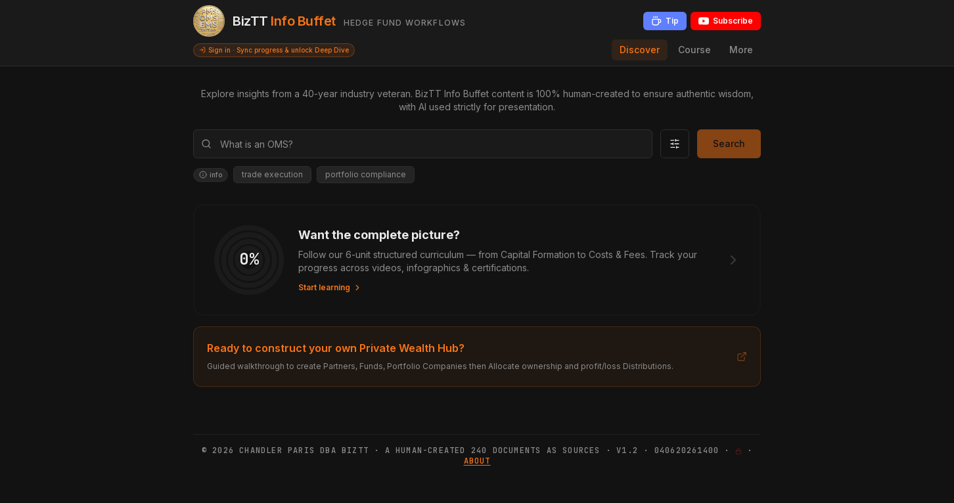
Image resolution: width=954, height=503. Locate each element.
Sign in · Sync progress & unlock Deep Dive (274, 50)
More (741, 49)
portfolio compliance (365, 174)
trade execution (272, 174)
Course (694, 49)
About (477, 461)
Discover (640, 49)
